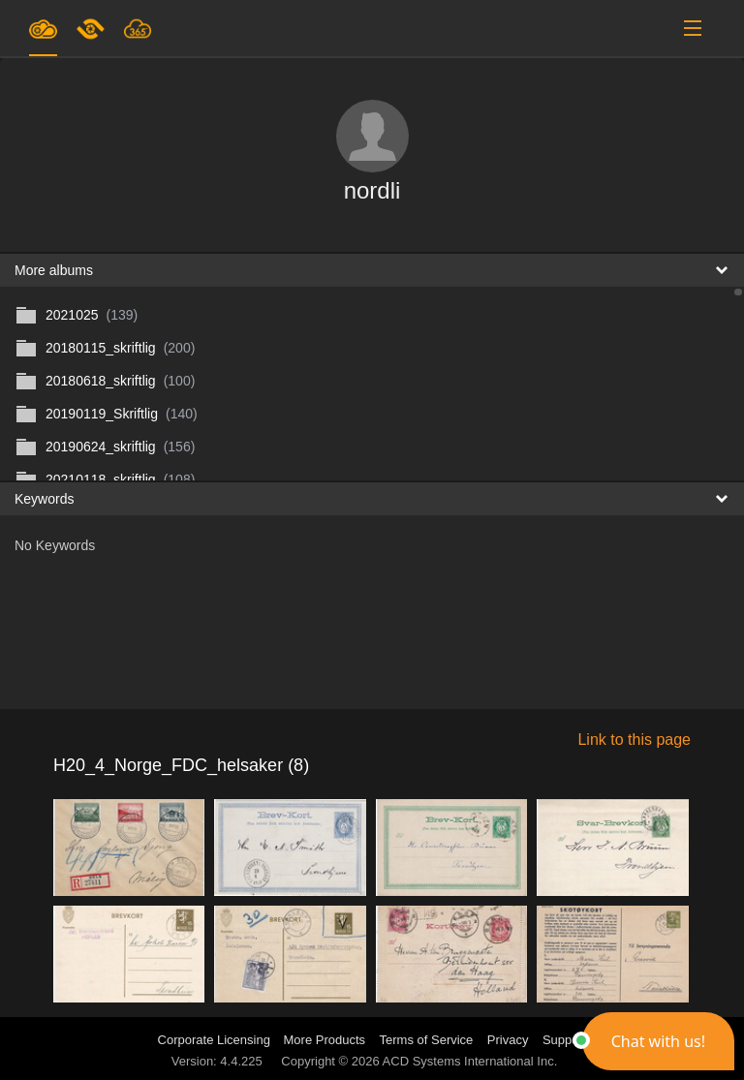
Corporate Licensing (216, 1040)
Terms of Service (427, 1040)
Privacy (508, 1040)
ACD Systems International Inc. (470, 1061)
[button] (658, 1041)
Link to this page (634, 739)
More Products (325, 1040)
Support (564, 1040)
